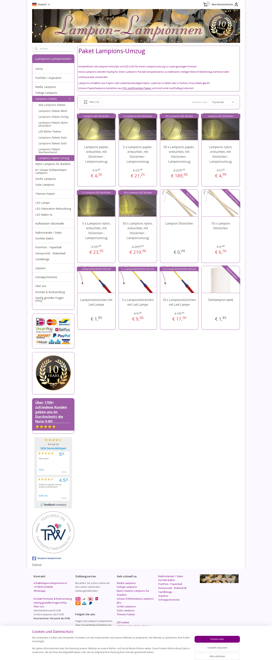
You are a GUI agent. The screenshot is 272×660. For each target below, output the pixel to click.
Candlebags (42, 259)
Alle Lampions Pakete (51, 105)
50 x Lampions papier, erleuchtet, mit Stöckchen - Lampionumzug (179, 154)
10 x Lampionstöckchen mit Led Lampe (179, 302)
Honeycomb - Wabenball (50, 253)
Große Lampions (45, 179)
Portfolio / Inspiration (53, 78)
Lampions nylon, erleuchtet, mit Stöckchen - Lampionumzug (220, 154)
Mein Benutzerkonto (225, 4)
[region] (111, 647)
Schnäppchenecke (46, 277)
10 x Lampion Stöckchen (220, 225)
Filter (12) (91, 102)
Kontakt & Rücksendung (50, 292)
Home (39, 69)
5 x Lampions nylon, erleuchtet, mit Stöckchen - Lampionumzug (96, 230)
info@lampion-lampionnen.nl (50, 583)
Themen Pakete (126, 614)
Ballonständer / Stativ (48, 232)
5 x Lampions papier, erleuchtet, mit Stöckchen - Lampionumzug (138, 154)
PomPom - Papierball (48, 247)
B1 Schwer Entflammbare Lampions (50, 171)
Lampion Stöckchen (179, 223)
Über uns (40, 286)
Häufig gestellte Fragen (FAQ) (49, 299)
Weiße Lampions (45, 87)
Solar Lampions (53, 184)
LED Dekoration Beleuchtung (53, 208)
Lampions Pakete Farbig (53, 116)
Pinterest (37, 564)
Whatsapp (40, 590)
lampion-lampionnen (46, 558)
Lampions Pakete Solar (52, 137)
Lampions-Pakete (53, 99)
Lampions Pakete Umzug (53, 158)
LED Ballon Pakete (49, 131)
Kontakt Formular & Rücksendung (53, 598)
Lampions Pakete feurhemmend (49, 150)
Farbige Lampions (53, 93)
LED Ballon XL (44, 214)
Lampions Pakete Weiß (52, 111)
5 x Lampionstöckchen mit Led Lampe (138, 302)
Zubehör (40, 268)
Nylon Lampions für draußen (52, 164)
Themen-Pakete (53, 193)
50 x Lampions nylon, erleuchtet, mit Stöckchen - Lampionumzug (138, 230)
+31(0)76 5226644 (43, 586)
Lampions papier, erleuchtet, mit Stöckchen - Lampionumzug (96, 154)
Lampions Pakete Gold (52, 143)
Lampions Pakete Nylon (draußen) (53, 124)
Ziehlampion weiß (220, 300)
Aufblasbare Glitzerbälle (49, 223)
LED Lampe (42, 203)
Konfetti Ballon (44, 238)
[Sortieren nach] (223, 102)
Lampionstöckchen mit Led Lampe (96, 302)
